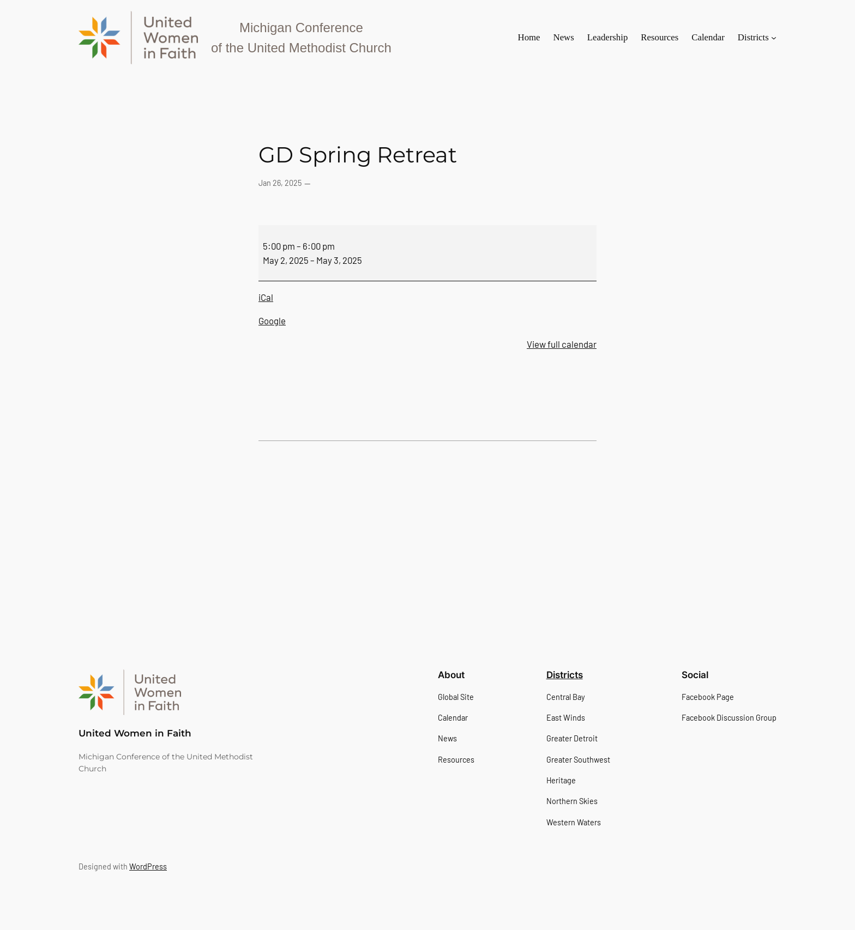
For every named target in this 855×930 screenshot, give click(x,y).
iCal (265, 297)
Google (272, 320)
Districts (564, 674)
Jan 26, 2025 (280, 183)
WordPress (148, 866)
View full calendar (562, 344)
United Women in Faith (135, 733)
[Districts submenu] (773, 37)
